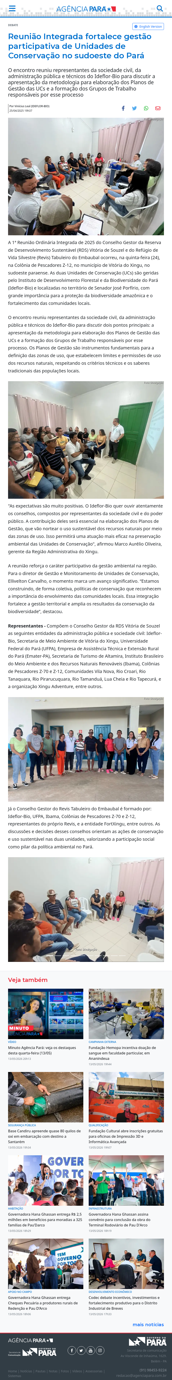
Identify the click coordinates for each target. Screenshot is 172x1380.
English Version (148, 26)
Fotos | (66, 1371)
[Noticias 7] (90, 955)
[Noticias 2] (57, 955)
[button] (10, 8)
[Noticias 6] (82, 955)
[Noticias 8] (98, 955)
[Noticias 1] (49, 955)
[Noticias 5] (74, 955)
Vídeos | (79, 1371)
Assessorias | (95, 1371)
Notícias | (28, 1371)
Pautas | (42, 1371)
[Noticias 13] (122, 955)
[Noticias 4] (65, 955)
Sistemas (14, 1376)
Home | (14, 1371)
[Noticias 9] (106, 955)
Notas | (55, 1371)
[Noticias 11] (114, 955)
